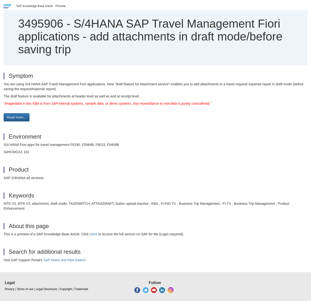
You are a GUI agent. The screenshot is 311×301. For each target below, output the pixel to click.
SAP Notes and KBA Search (64, 260)
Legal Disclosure (46, 289)
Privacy (9, 289)
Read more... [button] (16, 117)
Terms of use (25, 289)
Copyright (65, 289)
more (93, 234)
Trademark (81, 289)
